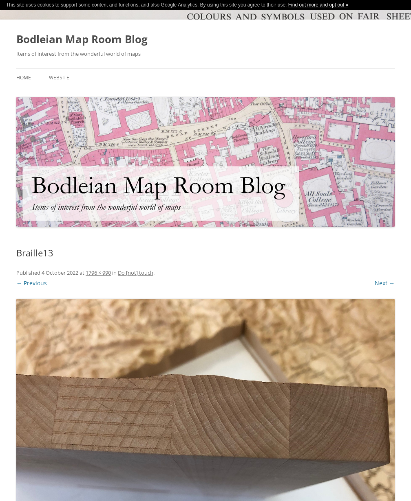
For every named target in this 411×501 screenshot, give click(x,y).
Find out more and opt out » (318, 5)
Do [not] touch (135, 272)
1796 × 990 (98, 272)
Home (23, 77)
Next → (385, 283)
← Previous (31, 283)
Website (59, 77)
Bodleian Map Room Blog (82, 39)
